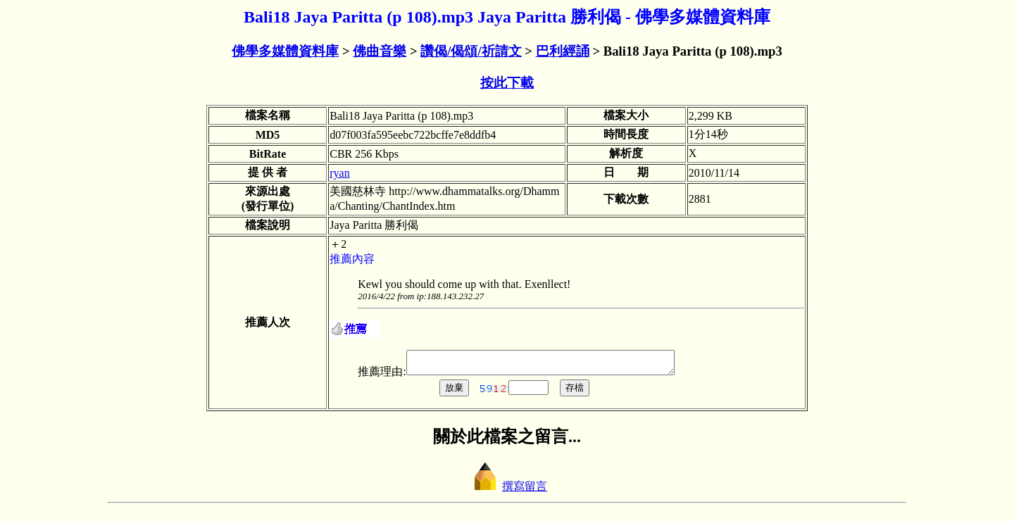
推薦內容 (352, 259)
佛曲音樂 (379, 51)
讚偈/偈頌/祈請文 (470, 51)
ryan (339, 173)
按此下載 (507, 82)
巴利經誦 (562, 51)
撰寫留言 (507, 490)
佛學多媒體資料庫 (285, 51)
